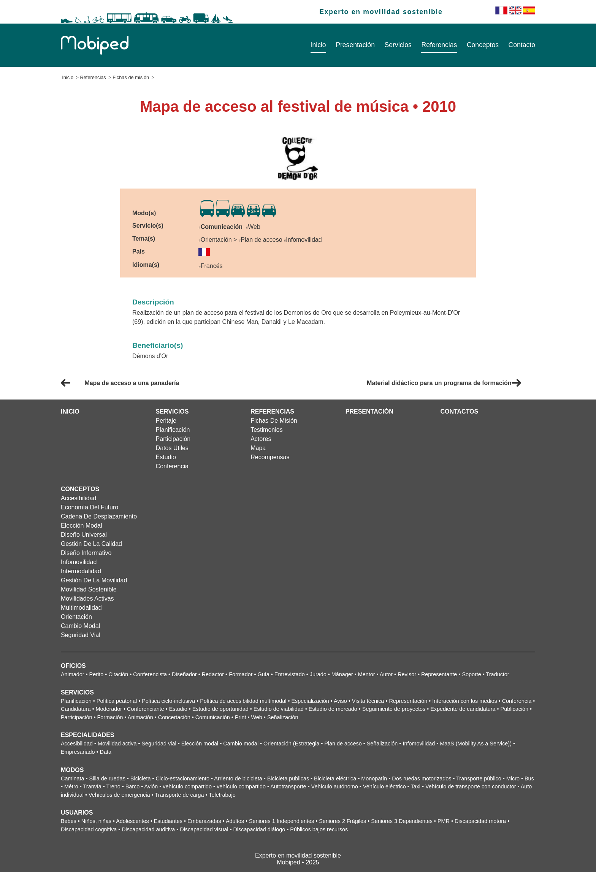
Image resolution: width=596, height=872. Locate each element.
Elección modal (81, 525)
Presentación (355, 45)
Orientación (76, 617)
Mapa (258, 448)
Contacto (522, 45)
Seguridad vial (80, 635)
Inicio (318, 45)
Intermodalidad (81, 571)
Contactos (459, 411)
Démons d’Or (150, 356)
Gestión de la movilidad (94, 580)
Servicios (397, 45)
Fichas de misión (131, 77)
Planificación (173, 429)
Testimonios (266, 429)
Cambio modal (80, 626)
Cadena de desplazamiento (99, 516)
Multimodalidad (81, 607)
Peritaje (166, 420)
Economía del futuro (89, 507)
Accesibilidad (78, 498)
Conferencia (172, 466)
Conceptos (483, 45)
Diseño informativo (86, 553)
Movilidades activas (87, 598)
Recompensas (269, 457)
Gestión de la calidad (91, 544)
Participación (173, 439)
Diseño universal (84, 534)
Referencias (439, 45)
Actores (260, 439)
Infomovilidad (79, 562)
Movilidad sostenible (89, 589)
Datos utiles (172, 448)
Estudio (166, 457)
